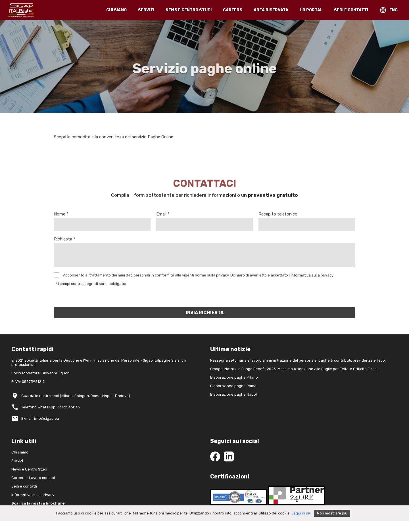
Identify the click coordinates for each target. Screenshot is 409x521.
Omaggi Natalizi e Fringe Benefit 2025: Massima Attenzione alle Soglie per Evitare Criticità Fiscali (294, 369)
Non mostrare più (332, 513)
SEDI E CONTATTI (351, 10)
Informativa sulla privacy (32, 495)
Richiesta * (64, 240)
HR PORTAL (311, 10)
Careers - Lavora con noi (33, 478)
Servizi (17, 461)
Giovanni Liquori (55, 373)
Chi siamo (19, 452)
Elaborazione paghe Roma (233, 386)
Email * (163, 215)
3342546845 (68, 407)
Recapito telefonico (277, 215)
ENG (393, 10)
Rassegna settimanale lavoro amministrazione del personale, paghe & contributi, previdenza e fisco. (298, 360)
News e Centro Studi (29, 469)
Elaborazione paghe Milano (234, 377)
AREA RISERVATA (271, 10)
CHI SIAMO (116, 10)
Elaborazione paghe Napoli (234, 394)
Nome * (61, 215)
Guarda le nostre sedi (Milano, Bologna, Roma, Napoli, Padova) (75, 396)
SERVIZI (146, 10)
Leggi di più (301, 513)
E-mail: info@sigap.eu (40, 418)
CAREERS (232, 10)
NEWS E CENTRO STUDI (189, 10)
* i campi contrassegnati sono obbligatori (91, 285)
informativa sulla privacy (312, 277)
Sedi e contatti (24, 486)
